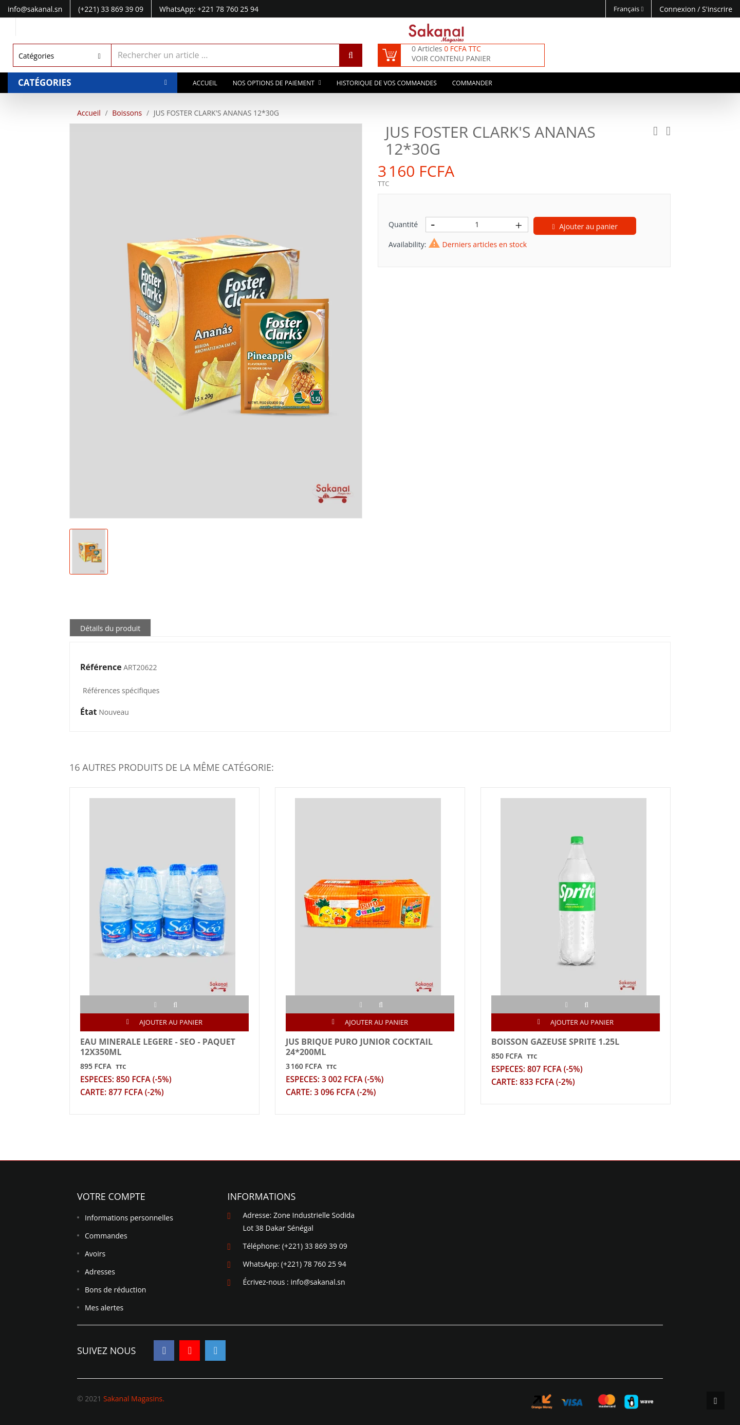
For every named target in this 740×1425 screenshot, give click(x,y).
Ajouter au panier (585, 226)
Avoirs (95, 1254)
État (88, 712)
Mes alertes (104, 1308)
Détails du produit (110, 628)
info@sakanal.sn (317, 1282)
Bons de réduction (115, 1290)
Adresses (100, 1272)
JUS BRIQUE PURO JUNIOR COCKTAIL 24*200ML (359, 1047)
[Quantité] (476, 224)
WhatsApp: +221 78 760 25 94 (208, 9)
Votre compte (111, 1197)
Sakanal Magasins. (133, 1398)
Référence (101, 667)
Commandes (106, 1236)
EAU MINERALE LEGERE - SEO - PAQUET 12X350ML (157, 1047)
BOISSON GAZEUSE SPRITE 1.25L (555, 1041)
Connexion (678, 9)
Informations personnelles (129, 1218)
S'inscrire (717, 9)
